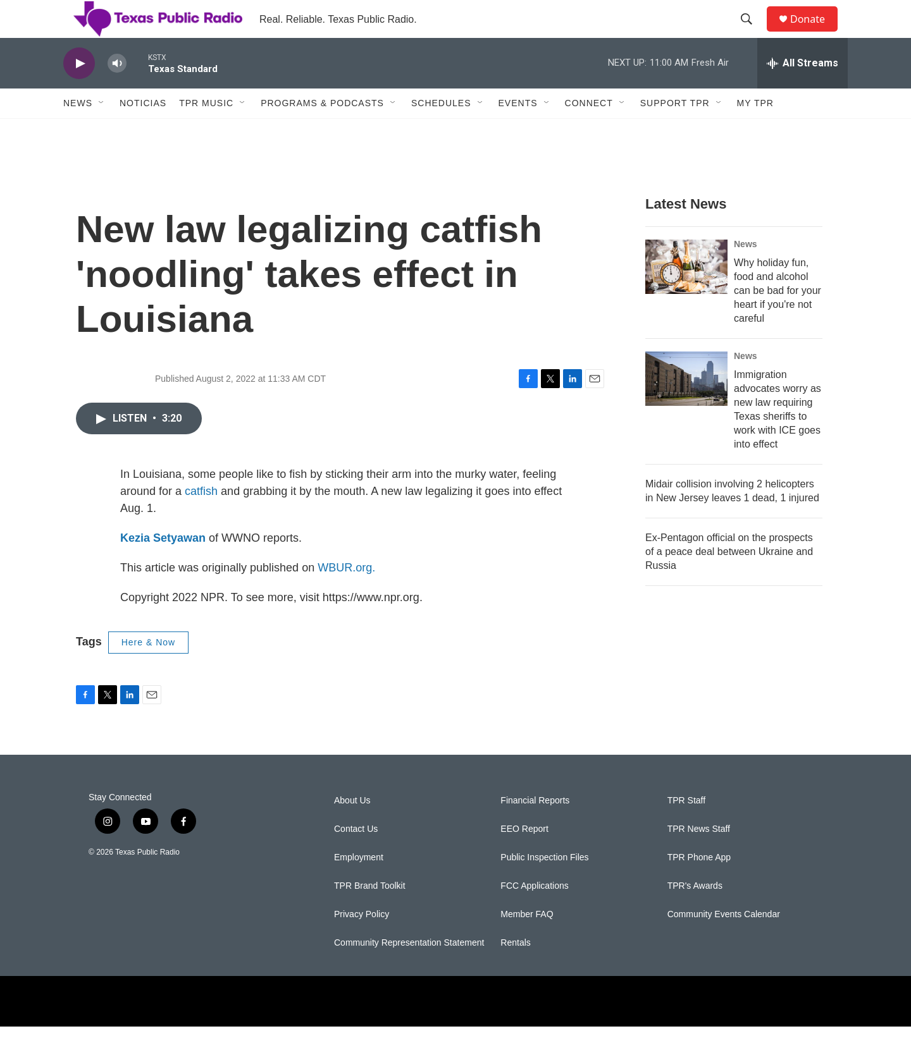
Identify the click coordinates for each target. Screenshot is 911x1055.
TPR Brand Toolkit (370, 914)
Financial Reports (534, 829)
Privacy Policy (361, 943)
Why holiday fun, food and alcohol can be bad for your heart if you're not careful (777, 319)
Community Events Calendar (723, 943)
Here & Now (148, 671)
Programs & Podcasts (322, 131)
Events (518, 131)
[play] (79, 92)
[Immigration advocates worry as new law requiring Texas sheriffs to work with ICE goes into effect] (686, 407)
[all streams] (802, 91)
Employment (358, 886)
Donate (815, 33)
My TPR (755, 131)
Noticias (143, 131)
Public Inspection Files (544, 886)
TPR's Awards (694, 914)
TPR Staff (686, 829)
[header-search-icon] (752, 33)
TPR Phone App (699, 886)
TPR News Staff (698, 857)
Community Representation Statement (409, 971)
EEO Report (524, 857)
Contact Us (356, 857)
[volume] (117, 92)
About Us (352, 829)
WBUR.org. (346, 596)
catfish (201, 519)
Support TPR (675, 131)
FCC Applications (534, 914)
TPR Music (206, 131)
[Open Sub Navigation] (102, 131)
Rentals (515, 971)
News (77, 131)
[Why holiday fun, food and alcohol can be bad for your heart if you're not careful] (686, 295)
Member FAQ (526, 943)
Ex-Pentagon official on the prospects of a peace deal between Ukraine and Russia (729, 580)
